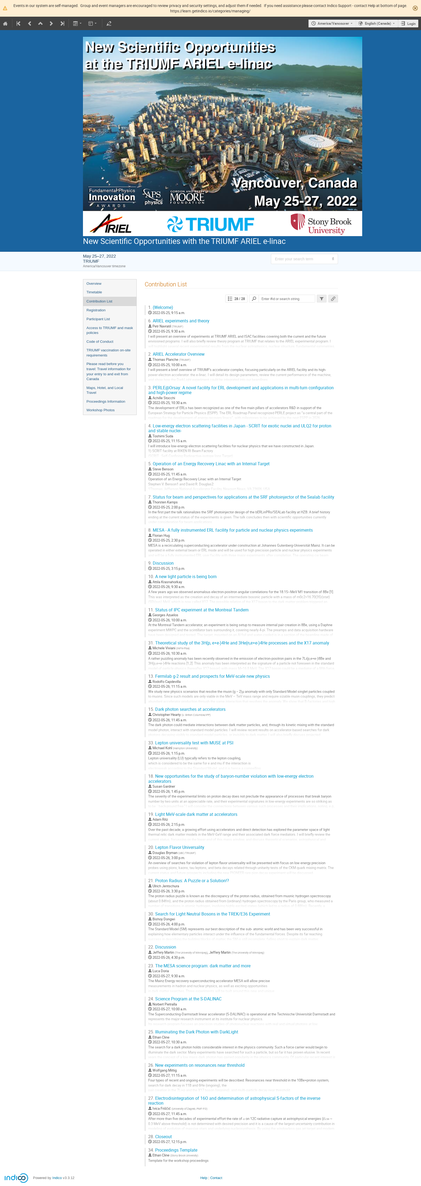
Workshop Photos (100, 410)
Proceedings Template (172, 1150)
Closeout (160, 1137)
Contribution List (99, 301)
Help (203, 1178)
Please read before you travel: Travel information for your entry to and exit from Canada (108, 371)
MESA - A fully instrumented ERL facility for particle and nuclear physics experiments (230, 530)
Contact (216, 1178)
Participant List (98, 319)
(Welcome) (160, 307)
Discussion (161, 563)
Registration (96, 310)
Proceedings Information (105, 401)
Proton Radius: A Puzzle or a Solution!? (188, 881)
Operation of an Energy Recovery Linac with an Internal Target (209, 464)
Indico (57, 1178)
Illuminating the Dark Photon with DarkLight (193, 1032)
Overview (93, 284)
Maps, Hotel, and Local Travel (104, 390)
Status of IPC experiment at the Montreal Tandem (198, 610)
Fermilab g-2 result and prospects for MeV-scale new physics (209, 676)
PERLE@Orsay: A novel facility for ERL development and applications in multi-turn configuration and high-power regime (241, 390)
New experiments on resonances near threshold (196, 1065)
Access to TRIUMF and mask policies (109, 330)
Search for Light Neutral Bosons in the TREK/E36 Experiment (209, 914)
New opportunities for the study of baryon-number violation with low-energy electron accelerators (231, 778)
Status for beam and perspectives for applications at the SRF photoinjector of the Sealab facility (241, 497)
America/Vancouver (333, 23)
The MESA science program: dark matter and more (199, 966)
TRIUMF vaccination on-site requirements (108, 352)
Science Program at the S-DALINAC (185, 999)
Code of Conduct (99, 342)
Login (411, 23)
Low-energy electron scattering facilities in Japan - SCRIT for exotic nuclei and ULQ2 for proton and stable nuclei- (239, 428)
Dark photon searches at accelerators (187, 709)
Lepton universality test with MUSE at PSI (190, 743)
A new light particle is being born (182, 576)
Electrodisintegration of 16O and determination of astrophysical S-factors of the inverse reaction (234, 1100)
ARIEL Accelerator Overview (176, 354)
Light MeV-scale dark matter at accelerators (192, 814)
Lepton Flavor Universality (176, 847)
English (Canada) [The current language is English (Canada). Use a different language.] (378, 23)
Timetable (94, 292)
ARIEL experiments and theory (178, 321)
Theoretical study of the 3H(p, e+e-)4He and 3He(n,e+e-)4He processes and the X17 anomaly (238, 643)
